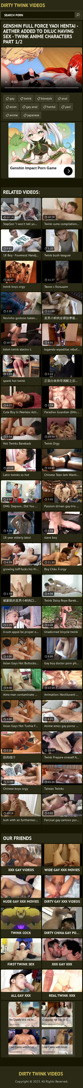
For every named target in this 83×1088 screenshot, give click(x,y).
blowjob (46, 98)
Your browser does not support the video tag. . (41, 70)
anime (14, 115)
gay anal (31, 107)
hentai (51, 107)
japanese (33, 115)
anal (64, 98)
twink (27, 98)
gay (12, 98)
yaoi (68, 107)
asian (13, 107)
